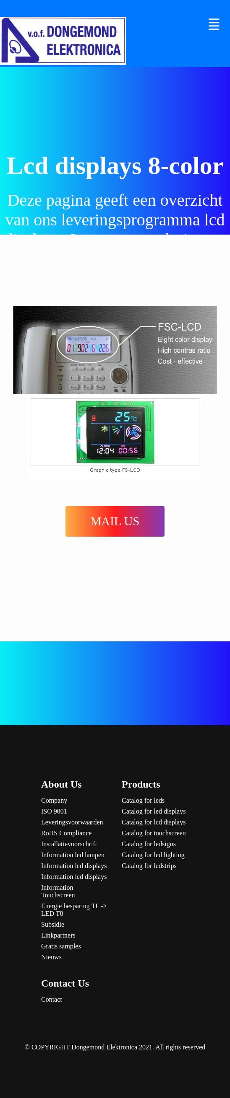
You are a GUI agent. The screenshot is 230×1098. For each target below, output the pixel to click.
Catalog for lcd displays (154, 822)
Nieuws (51, 957)
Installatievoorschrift (69, 843)
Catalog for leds (143, 800)
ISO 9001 (54, 811)
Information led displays (74, 865)
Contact (51, 999)
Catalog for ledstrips (149, 865)
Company (54, 800)
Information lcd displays (74, 876)
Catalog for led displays (154, 811)
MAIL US (115, 521)
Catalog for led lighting (153, 854)
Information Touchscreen (58, 891)
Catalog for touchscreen (154, 833)
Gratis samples (61, 946)
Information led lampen (73, 854)
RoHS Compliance (66, 833)
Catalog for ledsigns (149, 843)
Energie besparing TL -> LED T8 (74, 909)
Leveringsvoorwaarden (72, 822)
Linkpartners (58, 935)
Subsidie (52, 924)
